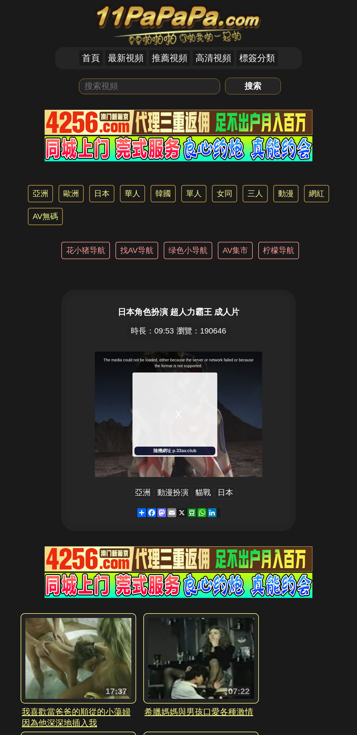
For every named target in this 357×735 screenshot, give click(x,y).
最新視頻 (126, 58)
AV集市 (235, 250)
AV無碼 (45, 216)
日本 (102, 193)
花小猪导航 (85, 250)
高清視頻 (213, 58)
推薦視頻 (169, 58)
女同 (224, 193)
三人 (255, 193)
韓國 (163, 193)
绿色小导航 (188, 250)
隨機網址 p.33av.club (174, 450)
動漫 (286, 193)
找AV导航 (136, 250)
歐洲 (71, 193)
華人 (132, 193)
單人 (194, 193)
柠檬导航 (278, 250)
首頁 (91, 58)
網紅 (316, 193)
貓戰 (203, 492)
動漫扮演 (173, 492)
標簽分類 (257, 58)
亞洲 (40, 193)
